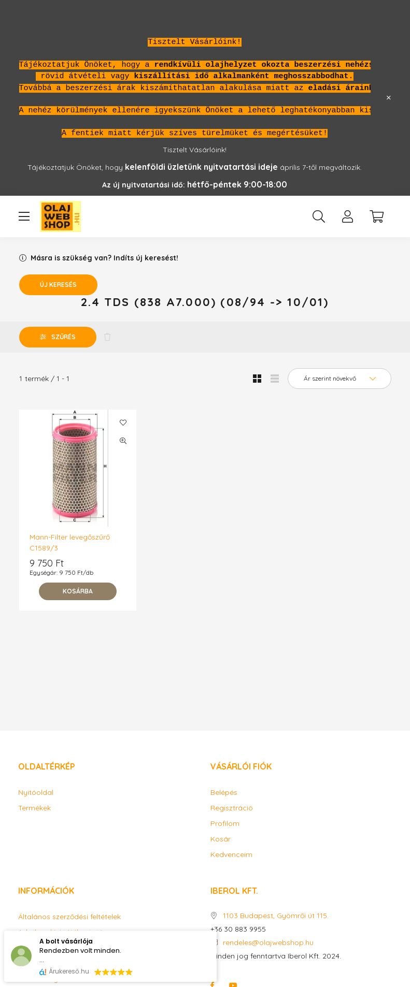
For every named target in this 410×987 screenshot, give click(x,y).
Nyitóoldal (35, 792)
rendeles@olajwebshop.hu (268, 942)
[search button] (318, 216)
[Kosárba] (78, 591)
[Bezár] (389, 98)
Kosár (220, 839)
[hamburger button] (24, 216)
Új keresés (58, 284)
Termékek (34, 808)
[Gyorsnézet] (123, 440)
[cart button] (376, 216)
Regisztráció (231, 808)
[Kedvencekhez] (123, 422)
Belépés (223, 792)
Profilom (224, 823)
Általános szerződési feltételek (69, 916)
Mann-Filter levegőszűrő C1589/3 (70, 542)
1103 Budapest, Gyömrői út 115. (276, 915)
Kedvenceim (231, 854)
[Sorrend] (339, 378)
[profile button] (347, 216)
